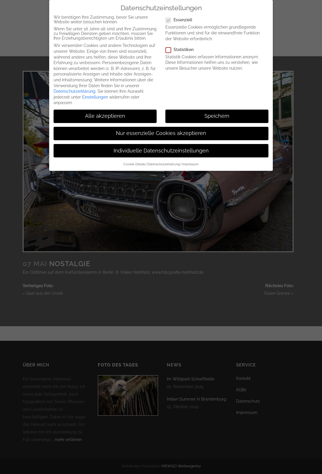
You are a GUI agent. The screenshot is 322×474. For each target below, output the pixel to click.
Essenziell (181, 18)
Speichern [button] (216, 114)
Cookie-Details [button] (134, 162)
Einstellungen (95, 95)
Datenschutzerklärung (74, 89)
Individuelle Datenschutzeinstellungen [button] (161, 149)
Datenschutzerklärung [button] (163, 162)
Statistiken (182, 47)
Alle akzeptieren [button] (105, 114)
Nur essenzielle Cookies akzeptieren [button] (161, 131)
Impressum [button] (190, 162)
